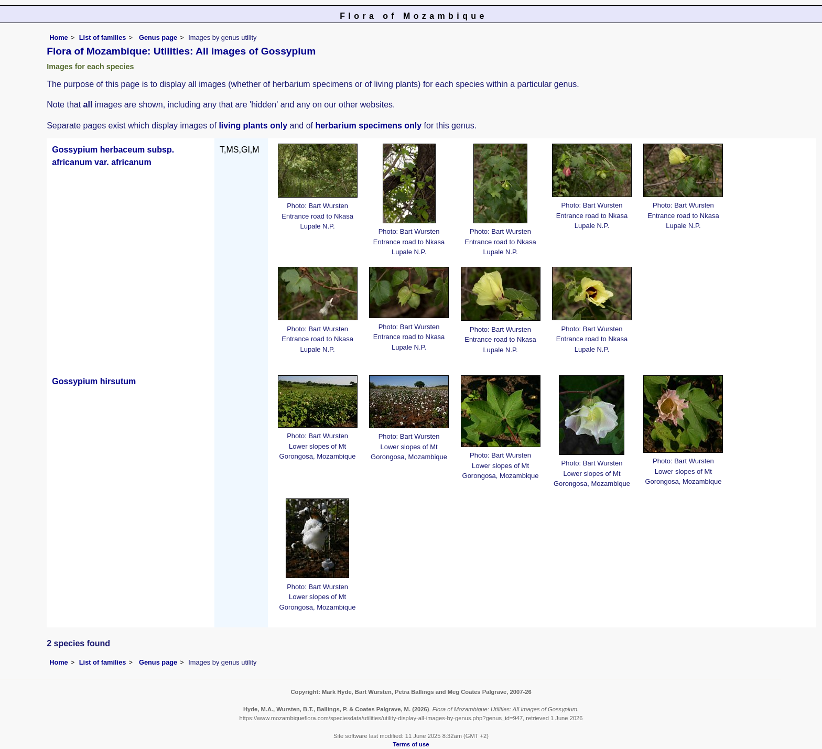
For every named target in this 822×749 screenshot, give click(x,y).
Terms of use (411, 744)
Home (58, 37)
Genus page (158, 37)
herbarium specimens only (368, 125)
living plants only (253, 125)
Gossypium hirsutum (94, 381)
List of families (102, 37)
